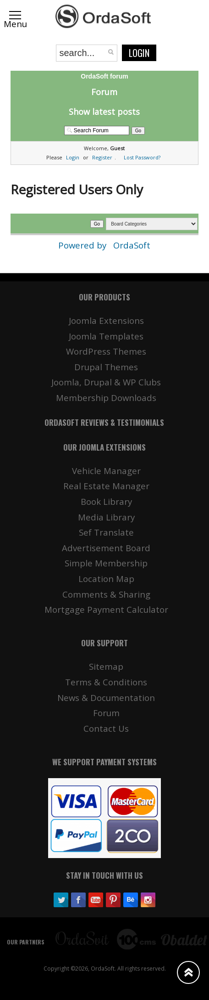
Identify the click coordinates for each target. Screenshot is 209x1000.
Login (139, 53)
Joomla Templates (106, 336)
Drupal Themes (106, 367)
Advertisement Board (106, 548)
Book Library (106, 501)
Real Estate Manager (106, 486)
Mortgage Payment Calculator (106, 609)
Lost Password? (142, 157)
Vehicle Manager (106, 470)
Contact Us (106, 728)
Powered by (83, 245)
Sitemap (106, 666)
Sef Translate (106, 532)
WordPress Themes (106, 351)
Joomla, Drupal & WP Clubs (106, 382)
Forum (104, 91)
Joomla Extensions (106, 320)
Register (102, 157)
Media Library (106, 517)
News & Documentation (106, 697)
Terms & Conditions (106, 682)
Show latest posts (104, 111)
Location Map (106, 578)
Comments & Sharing (106, 594)
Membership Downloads (106, 397)
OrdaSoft (131, 245)
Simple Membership (106, 563)
